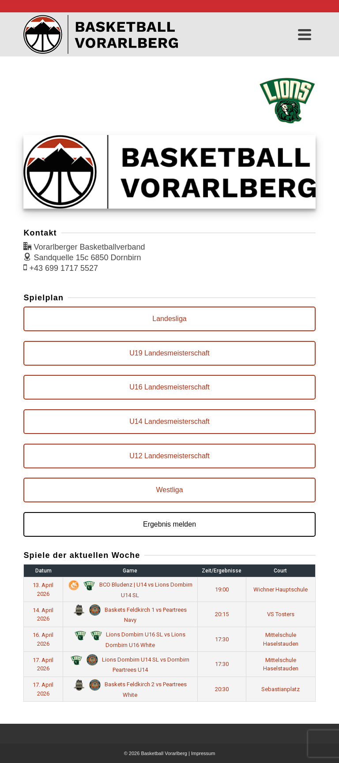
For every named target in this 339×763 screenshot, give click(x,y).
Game (130, 571)
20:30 (222, 689)
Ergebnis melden (169, 524)
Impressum (203, 753)
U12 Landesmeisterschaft (169, 456)
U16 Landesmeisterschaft (169, 387)
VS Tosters (280, 614)
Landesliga (169, 318)
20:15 (222, 614)
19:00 (222, 589)
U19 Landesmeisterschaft (169, 353)
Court (280, 571)
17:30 (222, 639)
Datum (43, 571)
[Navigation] (305, 34)
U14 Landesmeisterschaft (169, 421)
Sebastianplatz (280, 689)
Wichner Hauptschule (280, 589)
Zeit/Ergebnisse (221, 571)
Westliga (169, 490)
